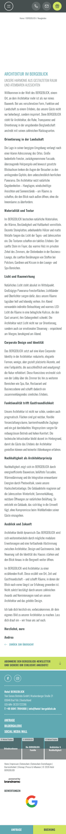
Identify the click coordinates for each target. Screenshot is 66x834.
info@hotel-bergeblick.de (42, 708)
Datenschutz (25, 764)
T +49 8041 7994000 (15, 708)
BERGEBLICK (31, 18)
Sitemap (21, 767)
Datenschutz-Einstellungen (41, 764)
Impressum (14, 764)
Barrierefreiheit (10, 767)
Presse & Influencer (34, 767)
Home (22, 18)
